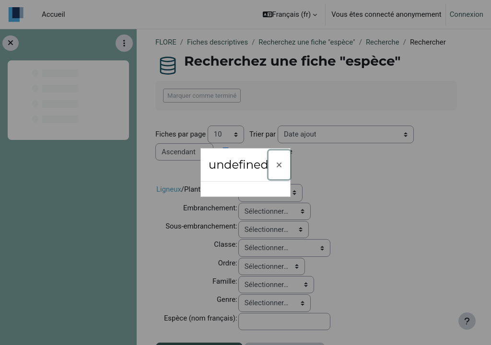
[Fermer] (279, 164)
